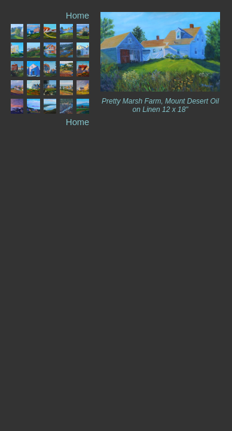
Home (77, 15)
